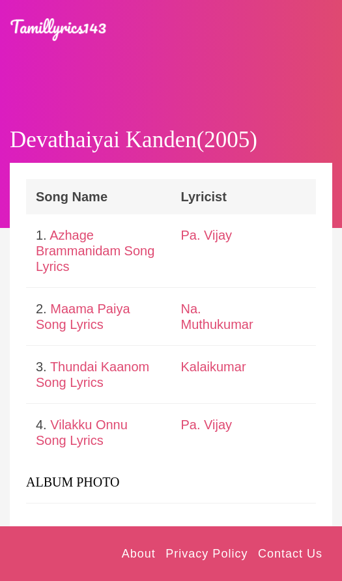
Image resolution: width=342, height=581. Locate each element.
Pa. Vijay (207, 235)
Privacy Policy (206, 553)
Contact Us (290, 553)
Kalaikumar (213, 367)
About (139, 553)
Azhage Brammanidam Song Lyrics (95, 251)
